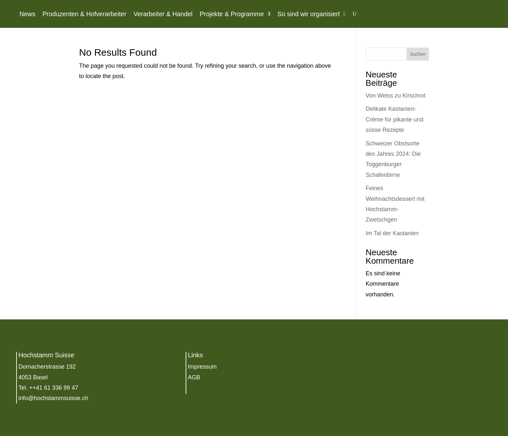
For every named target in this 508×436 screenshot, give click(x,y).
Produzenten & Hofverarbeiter (84, 13)
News (27, 13)
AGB (194, 377)
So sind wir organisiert (308, 13)
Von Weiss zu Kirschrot (396, 95)
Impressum (202, 366)
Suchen (417, 54)
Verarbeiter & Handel (162, 13)
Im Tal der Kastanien (392, 233)
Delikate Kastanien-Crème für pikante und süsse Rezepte (394, 119)
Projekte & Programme (232, 13)
